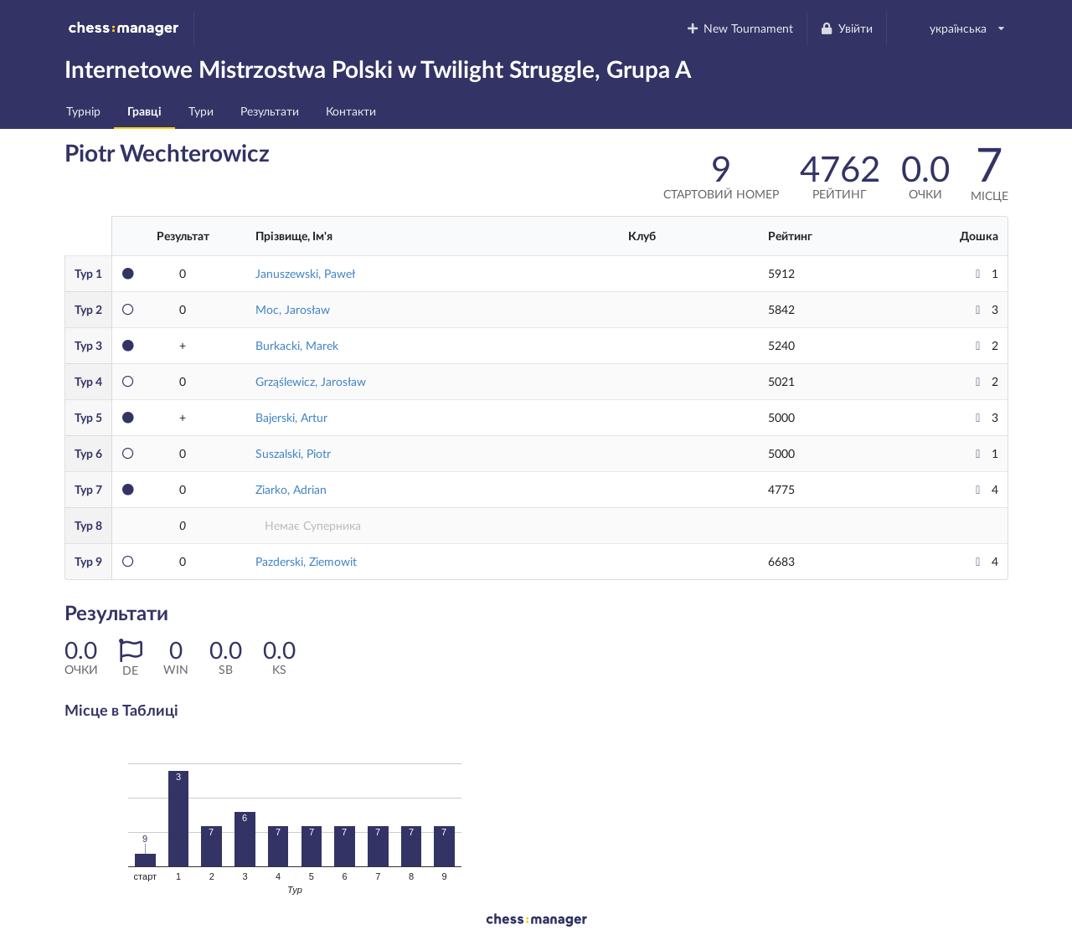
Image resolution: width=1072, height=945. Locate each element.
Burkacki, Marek (296, 345)
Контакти (351, 111)
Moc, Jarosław (292, 309)
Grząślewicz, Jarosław (310, 381)
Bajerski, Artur (291, 417)
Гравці (144, 111)
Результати (269, 111)
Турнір (83, 111)
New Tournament (739, 28)
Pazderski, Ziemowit (306, 561)
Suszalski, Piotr (293, 453)
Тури (201, 111)
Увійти (846, 28)
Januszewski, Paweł (305, 273)
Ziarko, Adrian (291, 489)
